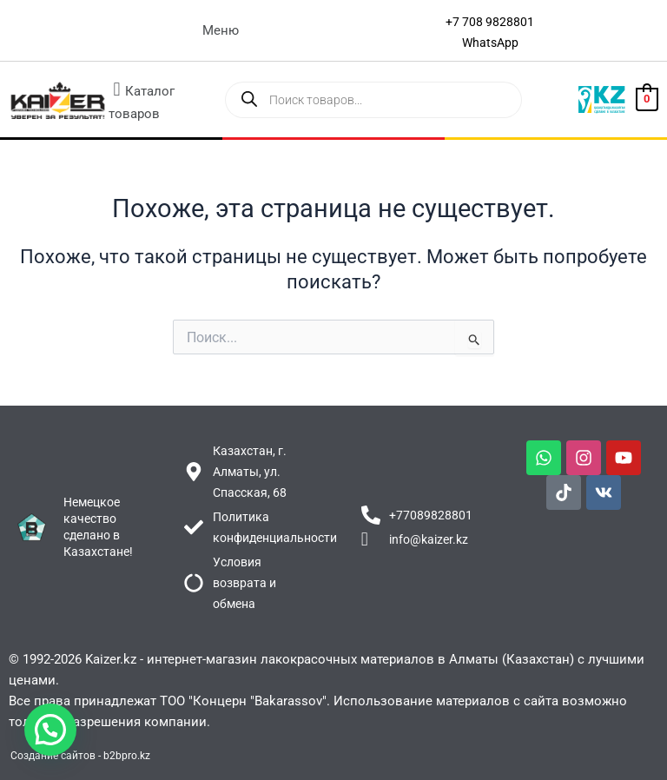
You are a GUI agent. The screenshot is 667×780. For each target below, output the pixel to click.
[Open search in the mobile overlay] (373, 100)
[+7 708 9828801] (489, 21)
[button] (220, 30)
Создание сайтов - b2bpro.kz (80, 756)
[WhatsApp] (490, 42)
